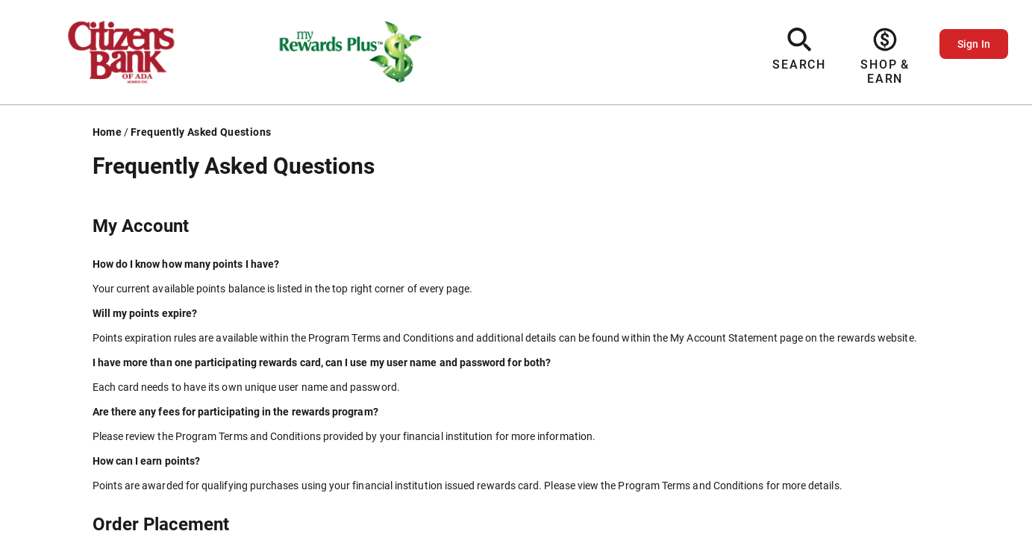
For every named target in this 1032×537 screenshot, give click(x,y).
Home (107, 132)
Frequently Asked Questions (201, 132)
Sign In (973, 44)
